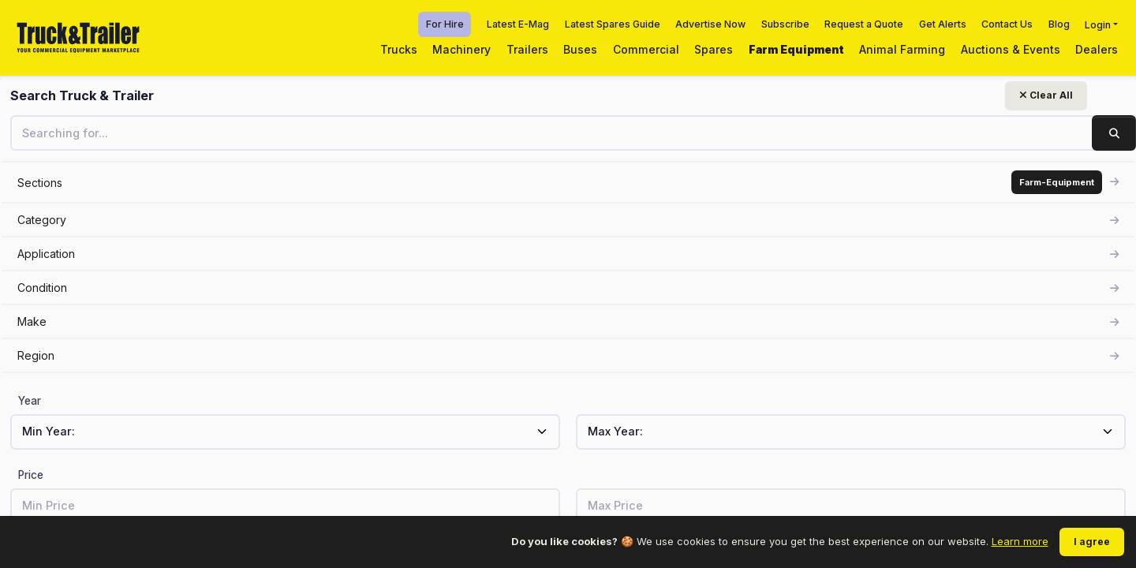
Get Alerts (942, 24)
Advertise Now (710, 24)
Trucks (398, 49)
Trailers (527, 49)
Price (30, 475)
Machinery (461, 49)
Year (29, 400)
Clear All (194, 95)
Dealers (1096, 49)
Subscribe (785, 24)
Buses (580, 49)
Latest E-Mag (518, 24)
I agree (1092, 541)
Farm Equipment (796, 49)
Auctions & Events (1010, 49)
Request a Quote (863, 24)
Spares (713, 49)
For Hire (445, 24)
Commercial (646, 49)
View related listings (900, 363)
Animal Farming (902, 49)
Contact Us (1007, 24)
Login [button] (1098, 24)
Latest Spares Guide (612, 24)
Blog (1059, 24)
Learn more (1020, 541)
